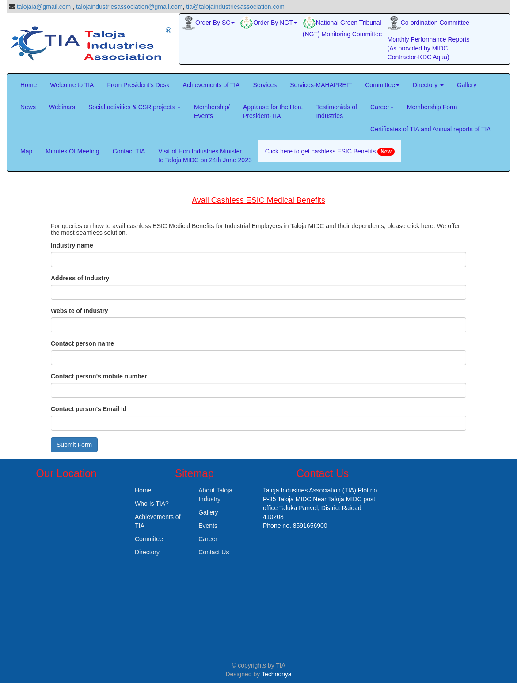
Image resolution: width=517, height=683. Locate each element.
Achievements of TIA (211, 84)
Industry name (72, 245)
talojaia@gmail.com (44, 6)
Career (382, 107)
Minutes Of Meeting (72, 151)
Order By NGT (268, 23)
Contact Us (213, 552)
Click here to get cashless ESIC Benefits (330, 152)
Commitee (149, 538)
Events (207, 525)
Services (265, 84)
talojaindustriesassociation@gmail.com (129, 6)
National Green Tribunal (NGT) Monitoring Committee (342, 27)
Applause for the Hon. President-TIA (273, 111)
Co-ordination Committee (429, 23)
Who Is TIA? (152, 503)
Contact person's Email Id (88, 408)
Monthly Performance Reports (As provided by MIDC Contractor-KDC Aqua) (429, 48)
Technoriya (277, 674)
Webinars (62, 107)
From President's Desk (138, 84)
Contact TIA (129, 151)
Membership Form (432, 107)
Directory (428, 84)
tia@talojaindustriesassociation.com (235, 6)
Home (28, 84)
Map (26, 151)
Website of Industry (79, 310)
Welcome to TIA (72, 84)
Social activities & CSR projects (134, 107)
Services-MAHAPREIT (321, 84)
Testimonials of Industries (336, 111)
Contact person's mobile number (99, 376)
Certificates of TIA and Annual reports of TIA (430, 129)
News (28, 107)
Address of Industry (80, 278)
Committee (382, 84)
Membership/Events (212, 111)
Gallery (466, 84)
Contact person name (82, 343)
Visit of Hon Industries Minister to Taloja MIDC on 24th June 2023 (204, 156)
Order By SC (208, 23)
